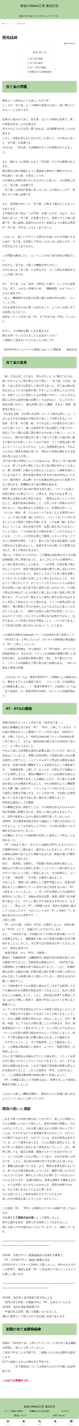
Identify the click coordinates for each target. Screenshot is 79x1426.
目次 (35, 52)
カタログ (65, 1412)
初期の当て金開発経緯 (40, 73)
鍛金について (20, 1417)
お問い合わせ (59, 1417)
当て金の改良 (36, 63)
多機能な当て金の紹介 (39, 1412)
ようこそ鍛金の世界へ (14, 1412)
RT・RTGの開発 (37, 68)
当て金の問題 (36, 58)
